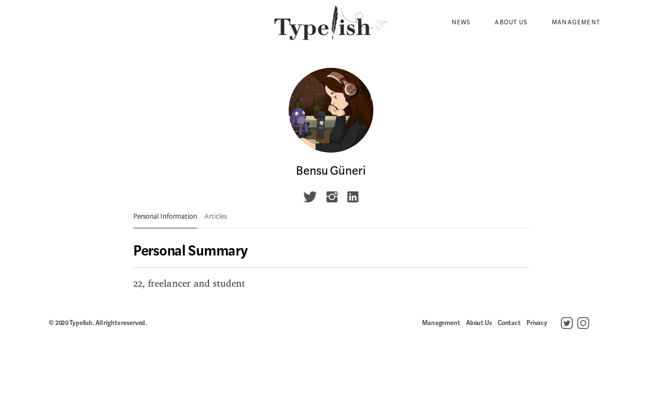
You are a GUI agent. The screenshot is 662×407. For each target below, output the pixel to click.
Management (576, 22)
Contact (509, 323)
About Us (511, 22)
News (461, 22)
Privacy (536, 323)
